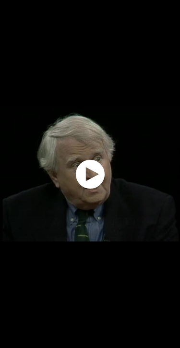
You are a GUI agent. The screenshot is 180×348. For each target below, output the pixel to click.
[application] (90, 174)
